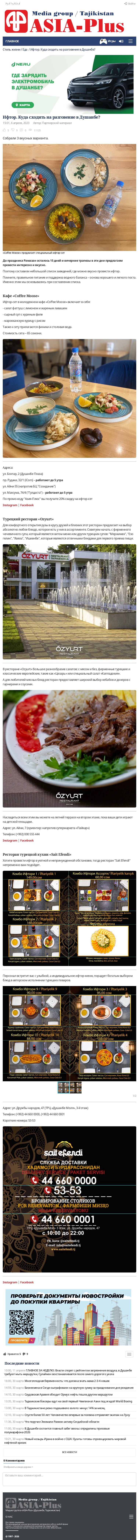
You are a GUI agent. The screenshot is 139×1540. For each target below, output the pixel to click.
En (16, 3)
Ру (7, 3)
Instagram (10, 505)
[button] (133, 989)
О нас (9, 1516)
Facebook (27, 505)
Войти (129, 3)
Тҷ (11, 3)
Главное (12, 41)
